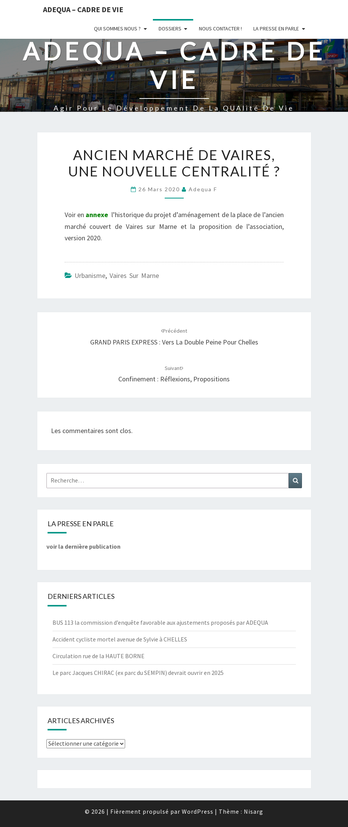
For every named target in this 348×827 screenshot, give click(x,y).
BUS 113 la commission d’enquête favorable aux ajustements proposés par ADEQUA (160, 622)
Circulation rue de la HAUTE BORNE (98, 656)
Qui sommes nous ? (117, 28)
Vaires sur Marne (134, 275)
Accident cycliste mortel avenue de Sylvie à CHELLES (119, 639)
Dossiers (170, 28)
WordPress (197, 811)
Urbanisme (90, 275)
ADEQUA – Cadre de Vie (83, 9)
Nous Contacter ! (220, 28)
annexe (97, 214)
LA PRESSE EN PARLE (276, 28)
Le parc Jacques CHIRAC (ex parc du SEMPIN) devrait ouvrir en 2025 (138, 672)
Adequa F (203, 189)
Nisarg (253, 811)
